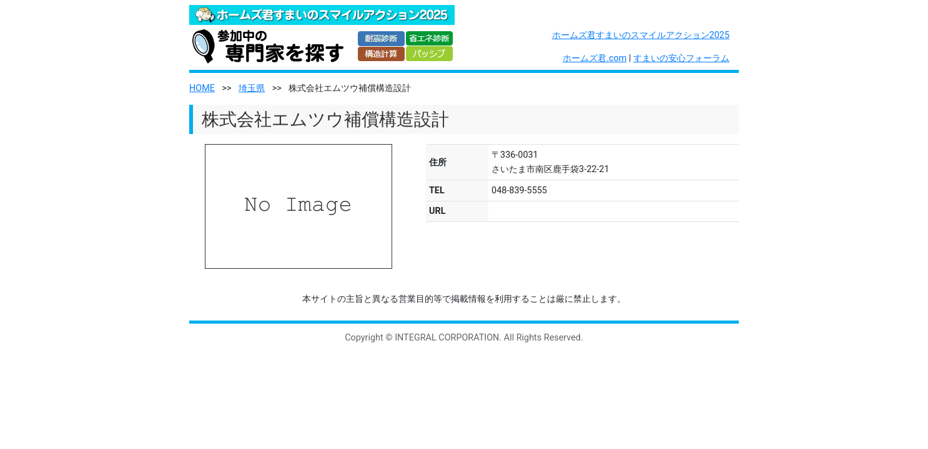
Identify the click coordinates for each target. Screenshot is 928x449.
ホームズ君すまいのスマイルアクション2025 (640, 35)
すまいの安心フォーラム (681, 58)
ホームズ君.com (594, 58)
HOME (202, 88)
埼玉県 (252, 88)
